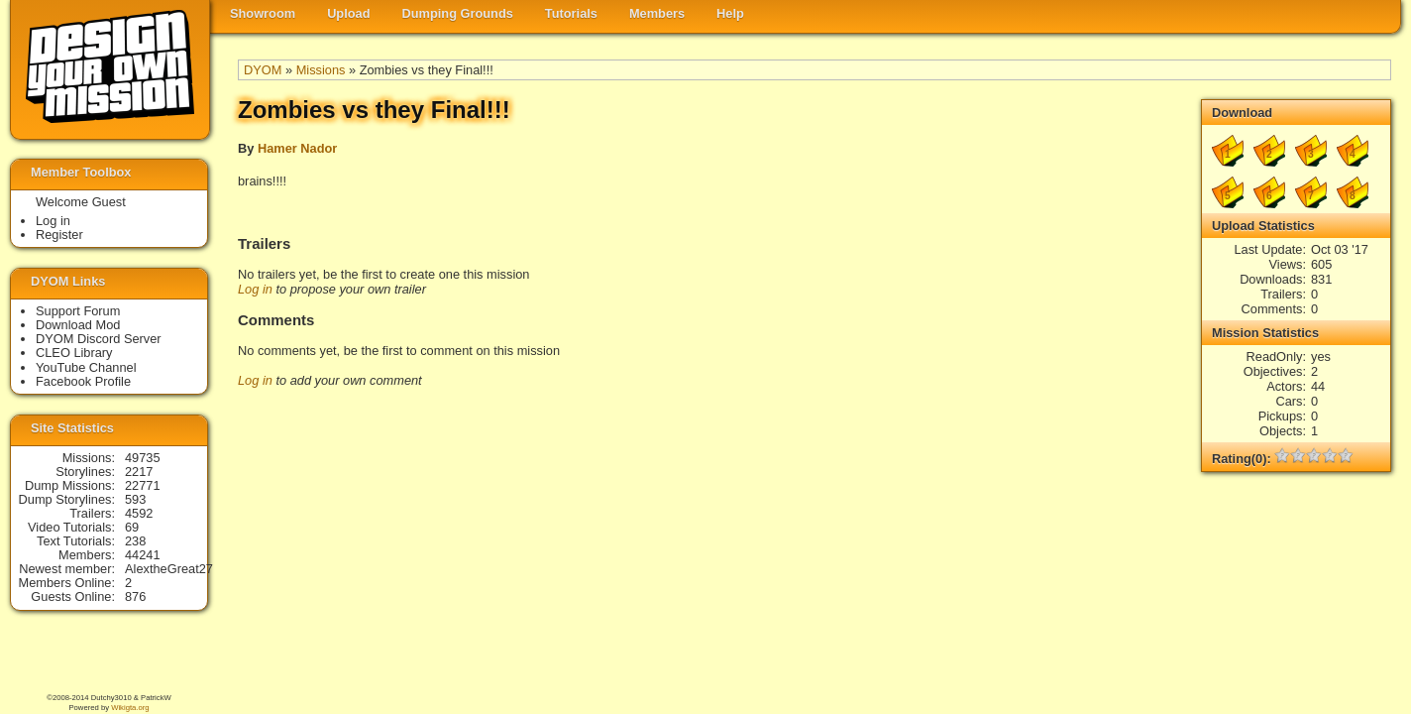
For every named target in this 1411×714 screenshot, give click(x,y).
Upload (348, 13)
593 (135, 499)
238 (135, 541)
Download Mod (78, 324)
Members (657, 13)
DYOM (262, 69)
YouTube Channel (86, 367)
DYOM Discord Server (99, 338)
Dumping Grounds (457, 13)
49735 (143, 457)
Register (59, 234)
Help (730, 13)
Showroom (262, 13)
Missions (321, 69)
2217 (139, 471)
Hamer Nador (297, 148)
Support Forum (78, 310)
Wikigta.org (130, 707)
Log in (255, 289)
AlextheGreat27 (169, 568)
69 (132, 527)
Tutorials (571, 13)
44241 (143, 554)
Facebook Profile (83, 381)
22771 (143, 485)
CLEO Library (74, 352)
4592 (139, 513)
